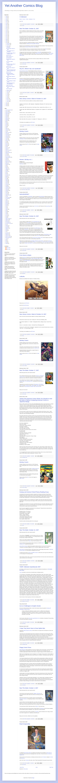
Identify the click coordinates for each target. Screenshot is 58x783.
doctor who (7, 147)
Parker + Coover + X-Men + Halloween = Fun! (27, 19)
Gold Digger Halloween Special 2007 (37, 240)
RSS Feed (32, 122)
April (7, 97)
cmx (6, 131)
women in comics (8, 236)
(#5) (46, 241)
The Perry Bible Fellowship (34, 43)
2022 (6, 21)
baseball (6, 119)
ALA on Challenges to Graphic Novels (30, 606)
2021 (6, 23)
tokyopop (6, 225)
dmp (6, 146)
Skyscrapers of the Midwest (38, 384)
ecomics (6, 151)
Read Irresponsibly (25, 724)
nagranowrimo (24, 211)
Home (37, 767)
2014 (6, 32)
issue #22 (38, 235)
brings (24, 257)
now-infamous (49, 753)
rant (6, 206)
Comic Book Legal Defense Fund (34, 618)
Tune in (21, 572)
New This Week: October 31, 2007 (29, 28)
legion (6, 176)
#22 (22, 754)
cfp (5, 127)
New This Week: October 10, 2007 (29, 530)
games (6, 159)
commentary (24, 457)
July (7, 93)
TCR (22, 21)
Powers (37, 385)
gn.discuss (7, 160)
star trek (6, 215)
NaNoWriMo (30, 196)
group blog (48, 206)
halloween (23, 601)
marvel (23, 25)
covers (23, 156)
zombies (6, 243)
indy (26, 457)
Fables (33, 385)
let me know (36, 206)
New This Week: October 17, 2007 (29, 370)
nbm (6, 196)
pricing (6, 204)
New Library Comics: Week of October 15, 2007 (33, 314)
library (23, 126)
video (6, 230)
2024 (6, 19)
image (6, 167)
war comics (7, 232)
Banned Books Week (27, 752)
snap (6, 212)
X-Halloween (23, 17)
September (8, 90)
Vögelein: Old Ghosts (37, 693)
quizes (6, 205)
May (7, 95)
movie (6, 191)
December (8, 43)
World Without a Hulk (47, 234)
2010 (6, 38)
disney (6, 145)
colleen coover (7, 132)
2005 (6, 104)
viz (5, 231)
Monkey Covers (24, 131)
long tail (6, 179)
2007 (6, 42)
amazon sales (7, 112)
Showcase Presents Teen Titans (30, 46)
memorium (7, 184)
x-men (6, 238)
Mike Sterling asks (23, 649)
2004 (6, 105)
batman (6, 120)
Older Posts (51, 767)
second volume (38, 237)
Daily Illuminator (25, 305)
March (7, 98)
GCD (28, 144)
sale (6, 210)
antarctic (6, 114)
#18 (22, 138)
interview (6, 171)
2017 (6, 28)
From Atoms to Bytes (25, 255)
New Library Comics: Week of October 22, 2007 (33, 98)
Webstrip (28, 43)
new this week (24, 250)
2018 (6, 27)
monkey (6, 189)
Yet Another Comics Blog (24, 6)
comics (6, 133)
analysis (6, 113)
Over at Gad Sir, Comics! (24, 70)
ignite (6, 166)
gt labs (6, 163)
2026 (6, 16)
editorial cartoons (8, 152)
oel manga (7, 198)
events (6, 153)
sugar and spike (7, 218)
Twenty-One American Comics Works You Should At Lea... (11, 70)
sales (6, 211)
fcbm (6, 154)
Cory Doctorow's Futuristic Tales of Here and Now (32, 386)
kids (6, 172)
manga (26, 189)
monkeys (25, 156)
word (26, 257)
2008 (6, 40)
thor (6, 224)
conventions (7, 137)
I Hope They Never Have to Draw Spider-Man (32, 628)
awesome (6, 118)
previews (6, 203)
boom (6, 125)
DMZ (22, 385)
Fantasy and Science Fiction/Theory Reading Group (34, 492)
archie (6, 115)
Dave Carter (8, 247)
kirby (6, 173)
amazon (6, 111)
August (7, 91)
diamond (6, 144)
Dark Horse (21, 163)
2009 (6, 39)
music (26, 601)
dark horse (23, 189)
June (7, 94)
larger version (22, 478)
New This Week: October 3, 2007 (29, 688)
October (7, 46)
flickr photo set (49, 752)
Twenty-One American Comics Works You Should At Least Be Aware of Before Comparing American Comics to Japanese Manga (36, 400)
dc (5, 141)
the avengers (7, 222)
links (22, 309)
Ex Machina (27, 385)
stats (6, 216)
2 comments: (32, 92)
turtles (6, 229)
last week (28, 222)
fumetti (6, 158)
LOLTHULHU (27, 303)
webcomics (23, 273)
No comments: (33, 62)
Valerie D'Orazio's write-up (27, 630)
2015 (6, 31)
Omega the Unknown (23, 698)
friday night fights (8, 157)
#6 (35, 468)
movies (6, 192)
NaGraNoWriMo (41, 196)
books (23, 525)
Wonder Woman (7, 237)
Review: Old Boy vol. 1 (9, 56)
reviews (29, 189)
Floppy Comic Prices (25, 647)
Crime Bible (39, 52)
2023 (6, 20)
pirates (6, 202)
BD (5, 121)
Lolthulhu (22, 276)
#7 (37, 706)
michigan (6, 186)
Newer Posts (22, 767)
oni (5, 199)
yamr (28, 601)
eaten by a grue (7, 150)
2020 (6, 24)
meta (6, 185)
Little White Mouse (27, 260)
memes (6, 183)
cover (6, 138)
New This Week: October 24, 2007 (29, 216)
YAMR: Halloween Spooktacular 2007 (30, 567)
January (7, 101)
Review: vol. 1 (26, 159)
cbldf (22, 623)
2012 (6, 35)
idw (5, 165)
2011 (6, 36)
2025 (6, 17)
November (8, 44)
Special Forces (37, 53)
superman (6, 219)
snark (6, 213)
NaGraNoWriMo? (24, 194)
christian (6, 128)
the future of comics (8, 223)
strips (6, 217)
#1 (33, 552)
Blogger (33, 777)
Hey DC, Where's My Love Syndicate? (30, 68)
